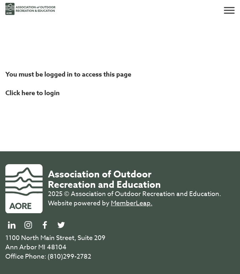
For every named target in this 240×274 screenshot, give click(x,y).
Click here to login (32, 93)
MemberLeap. (131, 203)
